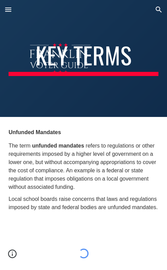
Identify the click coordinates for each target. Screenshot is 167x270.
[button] (8, 9)
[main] (83, 58)
